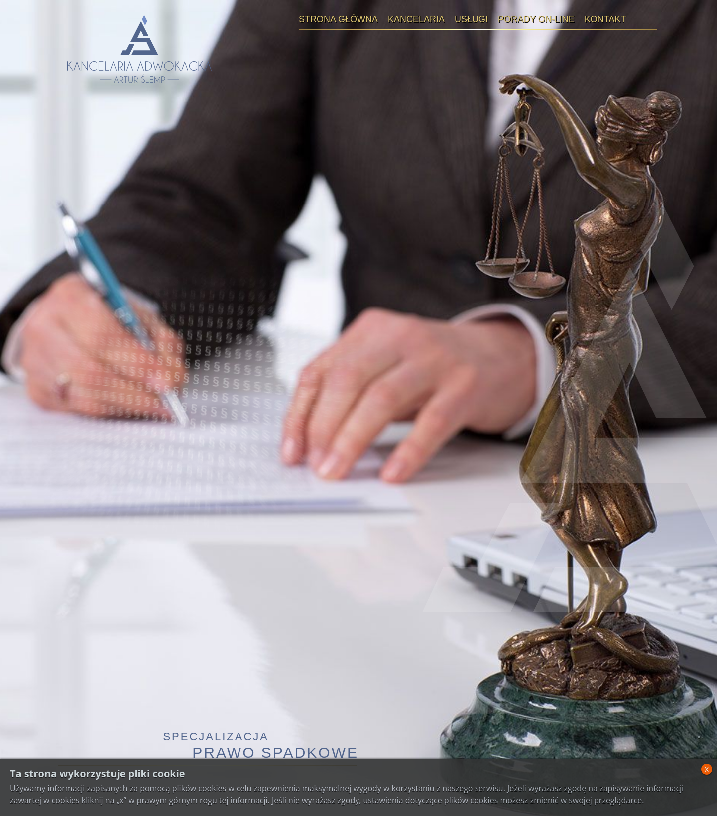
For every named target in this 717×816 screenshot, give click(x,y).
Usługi (471, 19)
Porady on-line (536, 19)
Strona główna (338, 19)
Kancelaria (416, 19)
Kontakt (605, 19)
